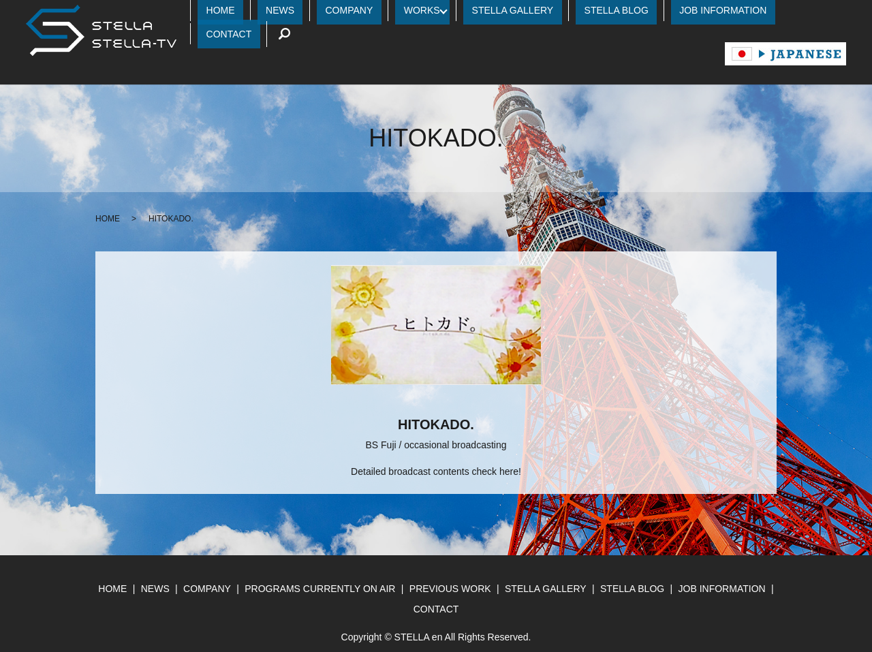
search (829, 13)
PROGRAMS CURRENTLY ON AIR (320, 568)
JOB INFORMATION (701, 12)
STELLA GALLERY (525, 12)
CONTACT (782, 12)
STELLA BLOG (612, 12)
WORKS (442, 12)
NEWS (335, 12)
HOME (292, 12)
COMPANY (387, 12)
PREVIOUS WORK (450, 568)
